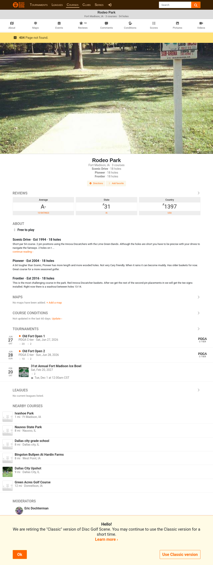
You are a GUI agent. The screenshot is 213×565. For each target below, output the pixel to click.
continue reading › (23, 251)
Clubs (87, 4)
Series (99, 4)
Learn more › (106, 539)
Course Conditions (106, 313)
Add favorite (116, 183)
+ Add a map (54, 302)
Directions (96, 183)
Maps (106, 297)
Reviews (106, 193)
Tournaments (39, 4)
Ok (19, 554)
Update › (57, 318)
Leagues (57, 4)
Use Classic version (180, 554)
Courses (73, 4)
